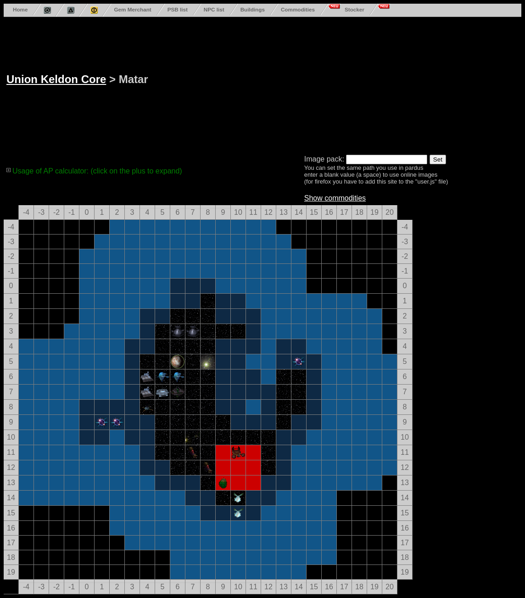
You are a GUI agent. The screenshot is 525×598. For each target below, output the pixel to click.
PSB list (178, 9)
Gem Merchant (132, 9)
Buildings (252, 9)
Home (20, 9)
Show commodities (335, 198)
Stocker (354, 9)
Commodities (298, 9)
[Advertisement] (345, 84)
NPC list (214, 9)
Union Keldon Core (56, 79)
